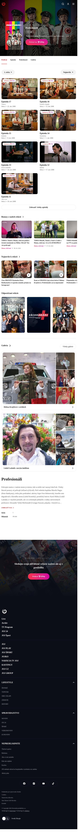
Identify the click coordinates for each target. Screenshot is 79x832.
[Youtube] (43, 783)
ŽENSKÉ (5, 688)
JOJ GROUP (7, 673)
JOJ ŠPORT (7, 652)
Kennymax (13, 811)
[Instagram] (33, 783)
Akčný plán (5, 773)
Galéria (33, 60)
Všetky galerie (68, 346)
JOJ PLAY (6, 648)
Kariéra (4, 765)
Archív (5, 623)
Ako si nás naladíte (8, 757)
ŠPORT (4, 726)
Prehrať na (36, 42)
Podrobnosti (23, 60)
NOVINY (5, 718)
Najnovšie (68, 72)
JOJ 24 (5, 631)
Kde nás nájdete (7, 761)
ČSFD (29, 32)
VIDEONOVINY (7, 730)
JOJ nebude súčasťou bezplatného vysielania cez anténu (19, 769)
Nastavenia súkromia (7, 797)
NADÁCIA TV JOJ (10, 661)
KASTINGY (7, 665)
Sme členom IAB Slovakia (9, 800)
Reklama (4, 753)
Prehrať (38, 576)
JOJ (3, 644)
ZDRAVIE (5, 700)
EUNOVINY (6, 735)
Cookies (4, 795)
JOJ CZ (5, 669)
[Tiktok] (53, 783)
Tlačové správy (6, 749)
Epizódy (13, 60)
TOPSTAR (5, 692)
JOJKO (5, 656)
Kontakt (4, 803)
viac (69, 36)
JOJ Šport (6, 635)
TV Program (7, 627)
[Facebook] (24, 783)
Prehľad (4, 60)
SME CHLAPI (6, 696)
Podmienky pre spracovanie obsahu (11, 792)
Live (3, 619)
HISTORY (5, 704)
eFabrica (27, 811)
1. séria (8, 72)
